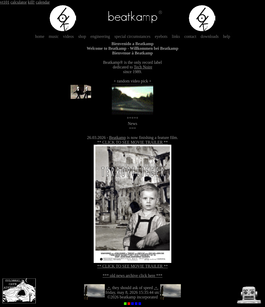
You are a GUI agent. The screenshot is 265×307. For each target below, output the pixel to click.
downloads (209, 36)
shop (82, 36)
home (40, 36)
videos (68, 36)
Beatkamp (117, 137)
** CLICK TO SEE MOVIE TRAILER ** (132, 142)
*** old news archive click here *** (132, 275)
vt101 (4, 2)
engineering (100, 36)
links (176, 36)
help (226, 36)
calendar (43, 2)
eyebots (161, 36)
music (53, 36)
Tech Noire (143, 67)
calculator (18, 2)
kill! (31, 2)
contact (190, 36)
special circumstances (132, 36)
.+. (109, 287)
